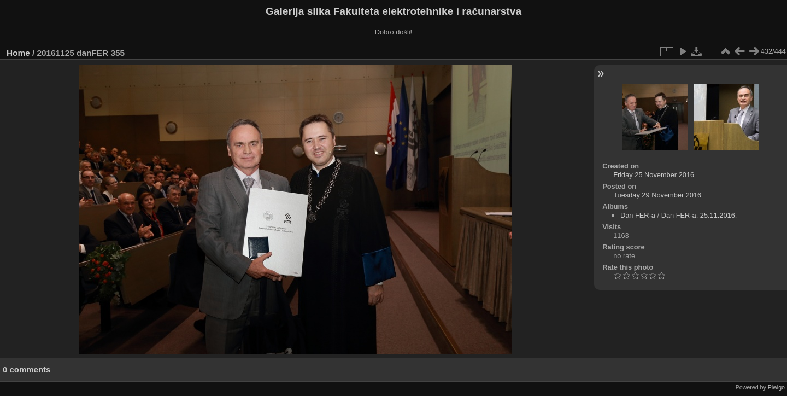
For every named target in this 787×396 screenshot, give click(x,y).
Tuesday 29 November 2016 (657, 195)
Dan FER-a (637, 215)
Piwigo (776, 387)
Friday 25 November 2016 (653, 175)
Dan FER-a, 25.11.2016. (699, 215)
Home (18, 52)
